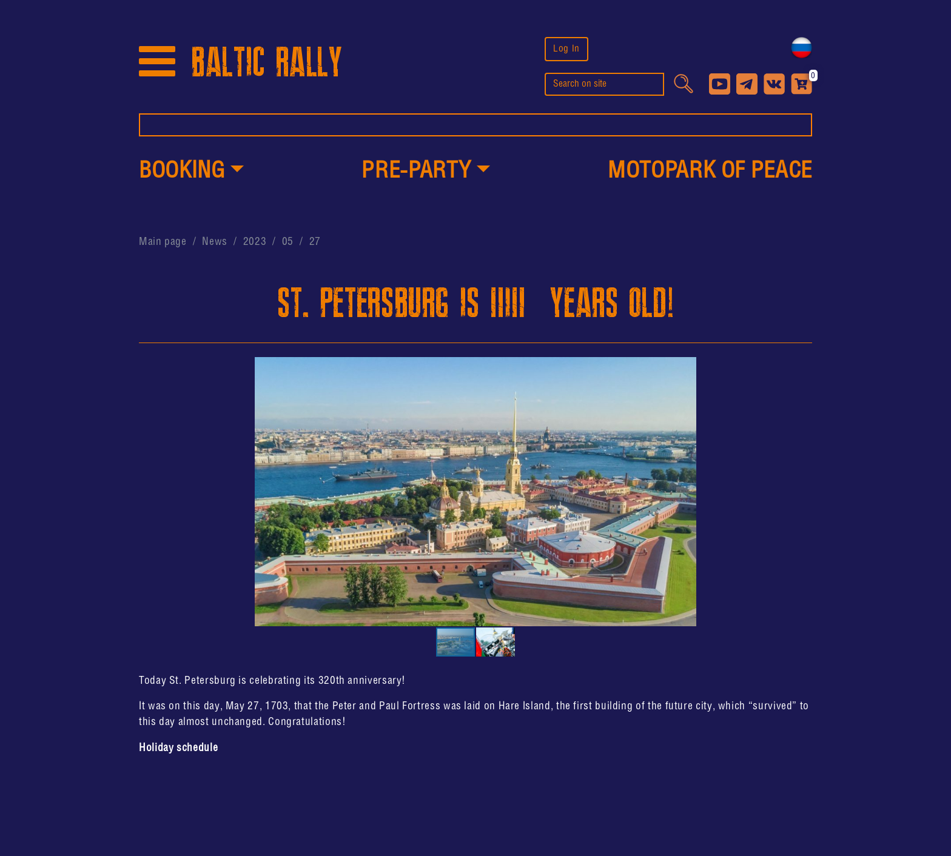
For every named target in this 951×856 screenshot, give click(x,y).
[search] (604, 84)
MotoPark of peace (710, 171)
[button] (191, 172)
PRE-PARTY (416, 171)
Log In (566, 48)
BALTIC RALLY (267, 63)
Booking (181, 171)
